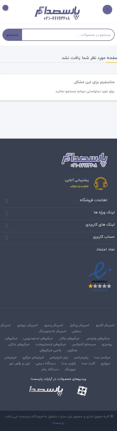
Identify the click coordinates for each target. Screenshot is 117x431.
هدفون (72, 350)
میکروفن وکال (69, 338)
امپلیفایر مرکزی (33, 357)
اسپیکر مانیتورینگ (52, 331)
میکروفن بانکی (18, 344)
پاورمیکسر (81, 357)
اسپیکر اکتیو (105, 325)
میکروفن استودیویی (38, 338)
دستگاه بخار (50, 369)
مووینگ (70, 369)
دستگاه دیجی (46, 363)
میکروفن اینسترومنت (50, 344)
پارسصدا (58, 423)
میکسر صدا (102, 357)
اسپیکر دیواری (27, 325)
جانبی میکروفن (51, 350)
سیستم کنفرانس (84, 344)
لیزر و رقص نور (19, 363)
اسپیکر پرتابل (79, 325)
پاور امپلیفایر (59, 357)
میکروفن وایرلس (98, 338)
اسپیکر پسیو (53, 325)
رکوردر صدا (68, 363)
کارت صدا (88, 363)
